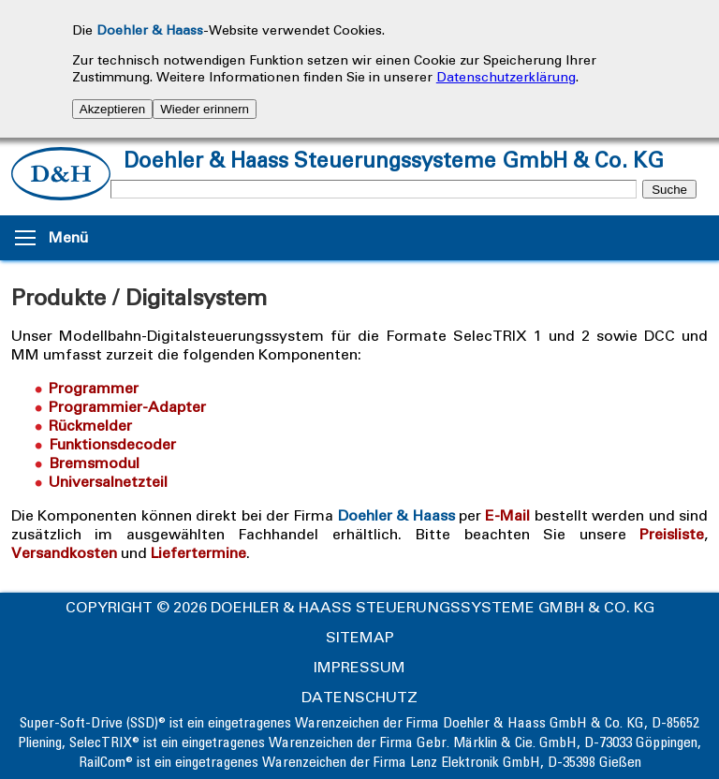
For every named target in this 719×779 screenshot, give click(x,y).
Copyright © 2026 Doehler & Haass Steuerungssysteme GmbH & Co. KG (360, 607)
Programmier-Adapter (127, 407)
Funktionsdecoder (112, 444)
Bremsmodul (94, 463)
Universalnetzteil (108, 482)
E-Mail (507, 515)
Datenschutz (359, 697)
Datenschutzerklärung (506, 77)
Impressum (359, 667)
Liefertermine (198, 553)
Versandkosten (64, 553)
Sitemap (360, 637)
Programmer (94, 388)
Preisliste (671, 534)
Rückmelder (90, 425)
